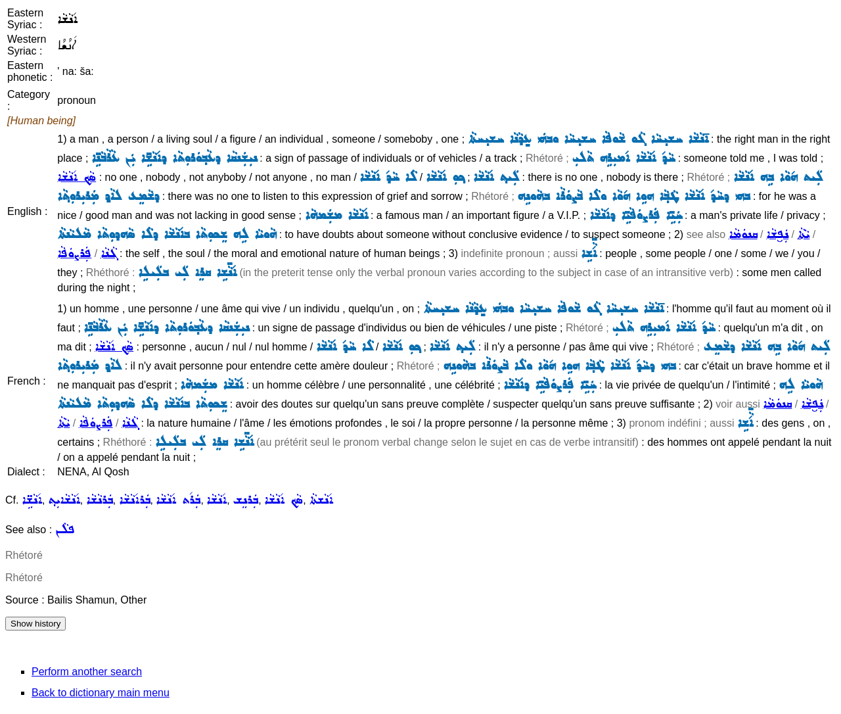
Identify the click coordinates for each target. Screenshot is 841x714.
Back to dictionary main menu (101, 692)
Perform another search (87, 671)
